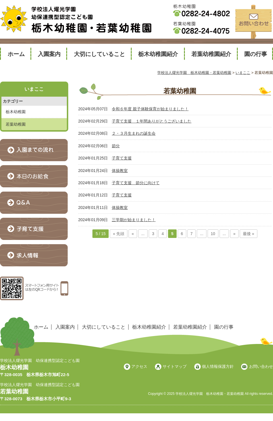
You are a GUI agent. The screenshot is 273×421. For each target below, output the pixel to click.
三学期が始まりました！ (134, 219)
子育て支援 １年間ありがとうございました (151, 121)
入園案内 (49, 54)
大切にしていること (99, 54)
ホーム (16, 54)
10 (213, 233)
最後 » (248, 233)
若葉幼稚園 (16, 124)
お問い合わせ (261, 366)
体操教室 (120, 170)
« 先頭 (118, 233)
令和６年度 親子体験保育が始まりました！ (150, 109)
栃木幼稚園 (16, 111)
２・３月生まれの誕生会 (134, 133)
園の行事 (255, 54)
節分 (116, 146)
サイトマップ (175, 366)
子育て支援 (122, 158)
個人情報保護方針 (218, 366)
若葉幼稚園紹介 (211, 54)
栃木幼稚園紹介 (158, 54)
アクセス (139, 366)
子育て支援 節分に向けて (136, 183)
